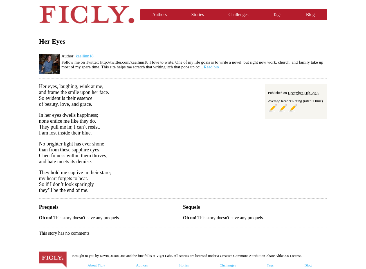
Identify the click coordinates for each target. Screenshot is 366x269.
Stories (197, 14)
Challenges (238, 14)
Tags (277, 14)
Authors (159, 14)
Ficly (86, 15)
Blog (310, 14)
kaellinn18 (84, 56)
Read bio (211, 67)
